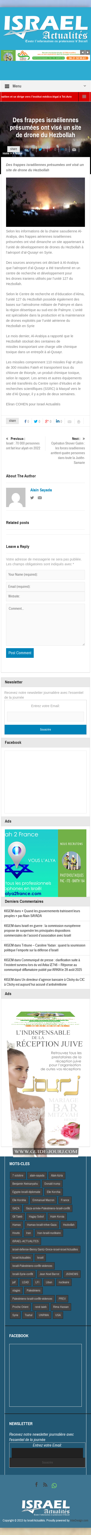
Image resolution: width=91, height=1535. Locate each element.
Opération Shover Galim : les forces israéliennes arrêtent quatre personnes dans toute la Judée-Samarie (66, 450)
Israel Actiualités (21, 1258)
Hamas (16, 1225)
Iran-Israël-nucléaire (49, 1233)
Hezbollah (68, 1225)
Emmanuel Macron (43, 1200)
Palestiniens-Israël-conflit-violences (32, 1299)
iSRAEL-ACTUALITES (25, 1241)
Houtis (16, 1233)
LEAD (25, 1282)
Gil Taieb (17, 1217)
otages (16, 1290)
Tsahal (28, 1315)
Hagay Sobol (36, 1217)
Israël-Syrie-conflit (22, 1274)
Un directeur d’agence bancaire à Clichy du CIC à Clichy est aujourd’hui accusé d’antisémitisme (44, 982)
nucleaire (64, 1282)
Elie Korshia (19, 1200)
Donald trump (52, 1184)
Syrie (15, 1315)
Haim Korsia (57, 1217)
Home (6, 153)
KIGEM (9, 911)
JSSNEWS (72, 1274)
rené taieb (41, 1307)
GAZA (15, 1208)
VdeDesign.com (79, 1520)
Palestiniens (33, 1290)
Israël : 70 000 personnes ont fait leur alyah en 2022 (25, 443)
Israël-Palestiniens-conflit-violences (32, 1266)
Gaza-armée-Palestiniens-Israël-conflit (48, 1208)
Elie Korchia (53, 1192)
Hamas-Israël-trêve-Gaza (42, 1225)
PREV (62, 1299)
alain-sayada (37, 1175)
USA (58, 1315)
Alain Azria (57, 1175)
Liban (49, 1282)
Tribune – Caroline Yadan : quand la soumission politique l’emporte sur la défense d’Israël (44, 948)
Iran (28, 1233)
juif (14, 1282)
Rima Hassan (61, 1307)
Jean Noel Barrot (49, 1274)
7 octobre (17, 1175)
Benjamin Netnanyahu (25, 1184)
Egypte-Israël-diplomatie (26, 1192)
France (65, 1200)
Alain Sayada (41, 490)
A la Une (17, 153)
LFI (37, 1282)
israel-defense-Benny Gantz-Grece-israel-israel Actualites (45, 1249)
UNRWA (44, 1315)
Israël (40, 1258)
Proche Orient (20, 1307)
